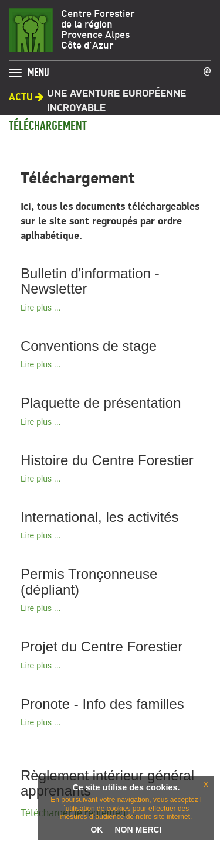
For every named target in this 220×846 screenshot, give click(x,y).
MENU (38, 69)
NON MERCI (137, 829)
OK (96, 829)
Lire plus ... (40, 307)
